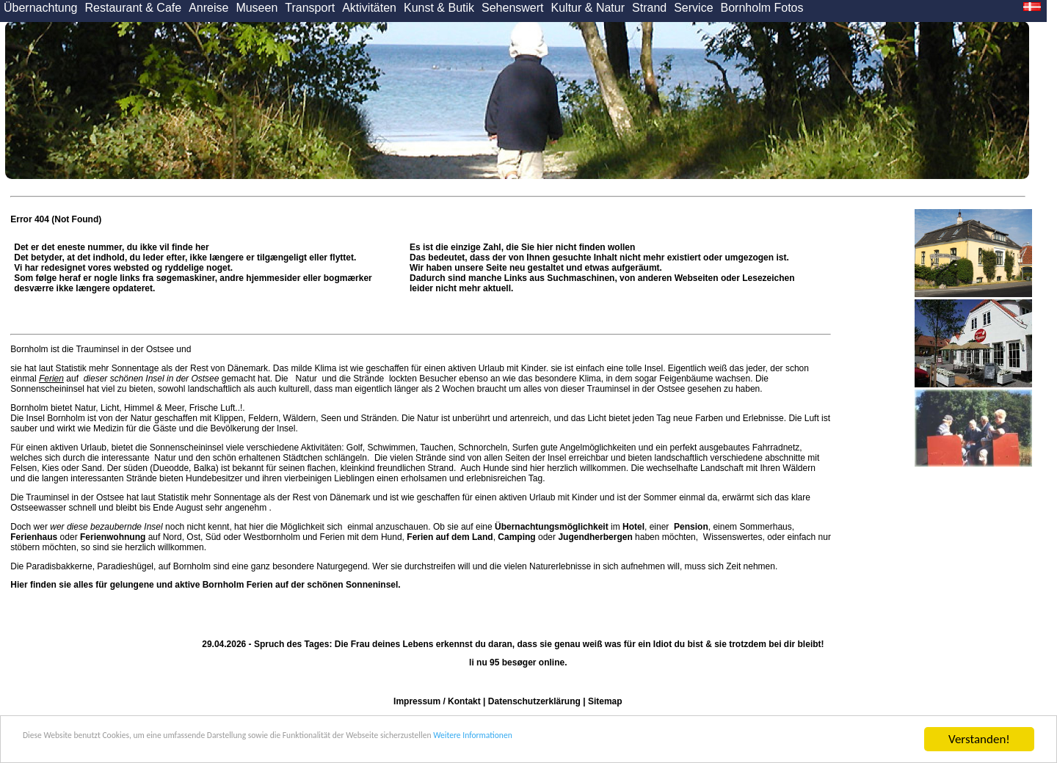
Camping (516, 537)
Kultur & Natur (588, 7)
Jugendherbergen (595, 537)
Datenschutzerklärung (534, 701)
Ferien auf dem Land (450, 537)
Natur (306, 378)
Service (693, 7)
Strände (369, 378)
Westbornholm (272, 537)
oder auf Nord (95, 537)
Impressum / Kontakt (437, 701)
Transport (310, 7)
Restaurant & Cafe (133, 7)
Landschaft (722, 468)
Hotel (633, 527)
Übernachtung (41, 7)
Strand (649, 7)
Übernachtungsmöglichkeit (552, 527)
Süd (213, 537)
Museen (256, 7)
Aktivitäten (369, 7)
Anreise (208, 7)
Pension (691, 527)
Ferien (51, 378)
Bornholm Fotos (762, 7)
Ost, (194, 537)
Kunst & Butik (439, 7)
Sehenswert (513, 7)
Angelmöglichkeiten (597, 447)
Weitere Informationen (683, 740)
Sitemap (605, 701)
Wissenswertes (733, 537)
